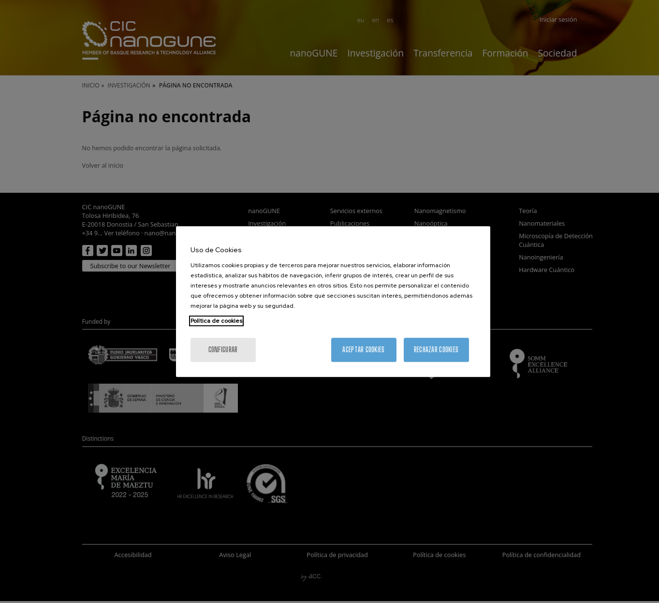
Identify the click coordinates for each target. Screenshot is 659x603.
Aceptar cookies (363, 349)
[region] (333, 301)
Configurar (223, 349)
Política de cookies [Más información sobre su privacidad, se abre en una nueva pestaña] (216, 321)
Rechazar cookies (436, 349)
